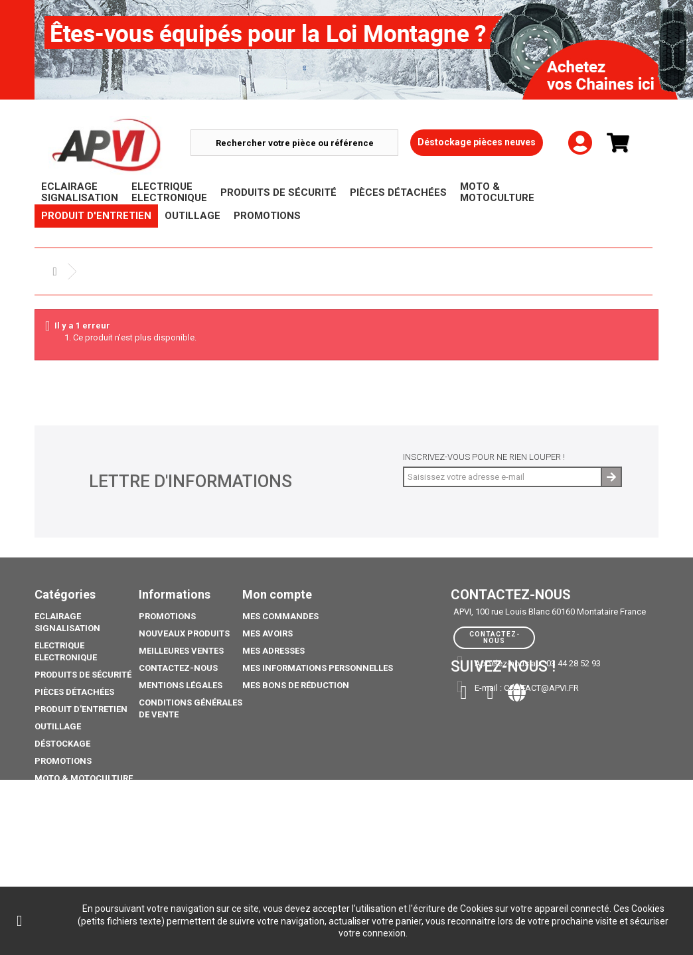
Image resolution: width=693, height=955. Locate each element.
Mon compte (277, 594)
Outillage (58, 726)
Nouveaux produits (184, 633)
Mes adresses (273, 651)
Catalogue (59, 842)
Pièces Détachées (74, 692)
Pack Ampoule (67, 795)
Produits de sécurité (83, 675)
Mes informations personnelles (317, 668)
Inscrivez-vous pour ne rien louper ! (484, 457)
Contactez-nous (178, 668)
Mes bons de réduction (295, 685)
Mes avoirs (267, 633)
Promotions (63, 761)
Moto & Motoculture (84, 778)
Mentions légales (180, 685)
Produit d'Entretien (81, 709)
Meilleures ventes (181, 651)
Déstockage (62, 744)
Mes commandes (280, 616)
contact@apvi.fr (541, 688)
